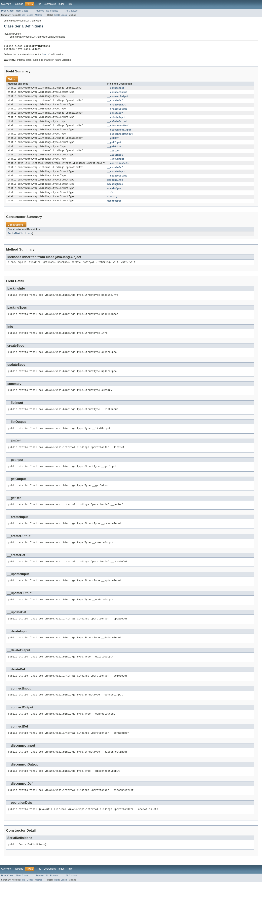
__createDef (115, 102)
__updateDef (115, 172)
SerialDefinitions (20, 240)
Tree (38, 4)
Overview (6, 4)
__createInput (116, 107)
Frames (40, 10)
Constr (30, 15)
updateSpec (114, 207)
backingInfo (115, 185)
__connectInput (117, 94)
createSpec (114, 194)
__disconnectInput (119, 133)
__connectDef (115, 89)
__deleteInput (116, 120)
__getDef (113, 142)
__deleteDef (115, 115)
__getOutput (115, 150)
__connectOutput (118, 98)
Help (69, 4)
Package (18, 4)
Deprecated (50, 4)
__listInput (115, 159)
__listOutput (115, 164)
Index (61, 4)
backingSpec (115, 190)
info (110, 199)
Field (22, 15)
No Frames (52, 10)
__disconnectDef (118, 129)
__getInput (114, 146)
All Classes (72, 10)
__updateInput (116, 177)
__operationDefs (118, 168)
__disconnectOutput (120, 137)
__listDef (113, 155)
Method (38, 15)
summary (112, 203)
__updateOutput (117, 181)
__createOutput (117, 111)
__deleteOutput (117, 124)
